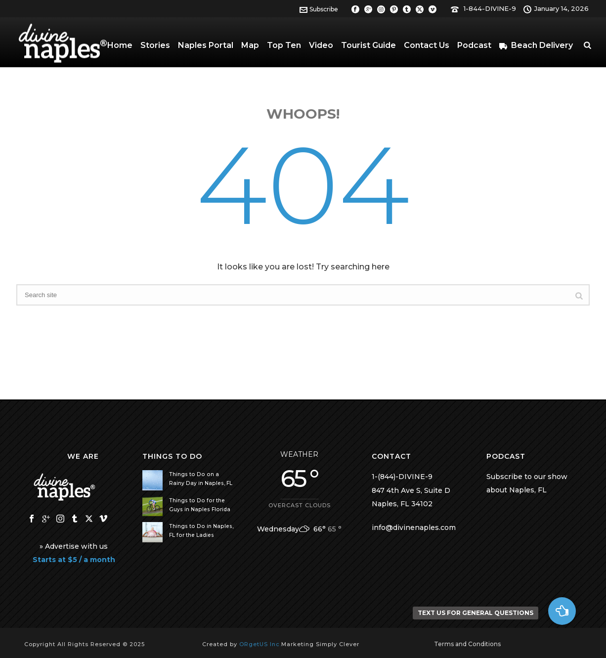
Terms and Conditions (467, 644)
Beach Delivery (536, 45)
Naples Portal (205, 45)
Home (119, 45)
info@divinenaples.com (414, 527)
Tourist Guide (368, 45)
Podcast (474, 45)
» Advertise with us (74, 546)
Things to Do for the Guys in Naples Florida (199, 505)
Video (321, 45)
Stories (155, 45)
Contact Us (426, 45)
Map (250, 45)
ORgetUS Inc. (260, 644)
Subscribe (319, 9)
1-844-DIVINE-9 (490, 8)
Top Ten (284, 45)
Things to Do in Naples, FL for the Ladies (201, 530)
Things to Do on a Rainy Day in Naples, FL (200, 478)
